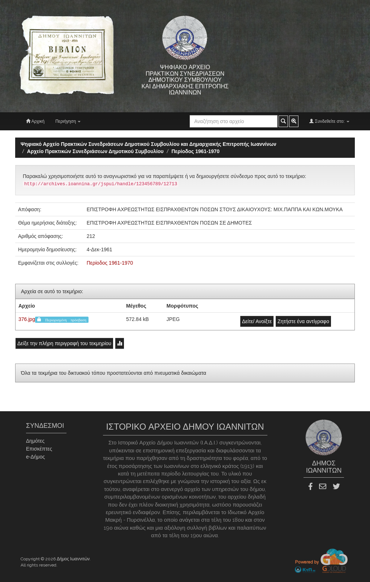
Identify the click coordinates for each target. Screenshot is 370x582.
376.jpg (26, 319)
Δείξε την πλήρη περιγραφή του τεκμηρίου (64, 343)
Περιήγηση (68, 121)
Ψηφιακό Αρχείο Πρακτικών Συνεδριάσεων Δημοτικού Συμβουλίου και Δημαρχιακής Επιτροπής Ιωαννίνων (148, 144)
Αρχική (35, 121)
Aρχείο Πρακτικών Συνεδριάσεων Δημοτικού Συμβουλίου (95, 151)
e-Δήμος (35, 457)
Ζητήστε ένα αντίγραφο (303, 321)
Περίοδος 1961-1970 (195, 151)
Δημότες (35, 441)
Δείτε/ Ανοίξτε (257, 321)
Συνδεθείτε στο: (329, 121)
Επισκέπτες (39, 449)
